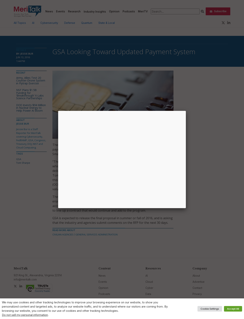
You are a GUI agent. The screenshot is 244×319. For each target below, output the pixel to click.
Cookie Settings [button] (210, 308)
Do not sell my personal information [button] (25, 315)
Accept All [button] (233, 308)
